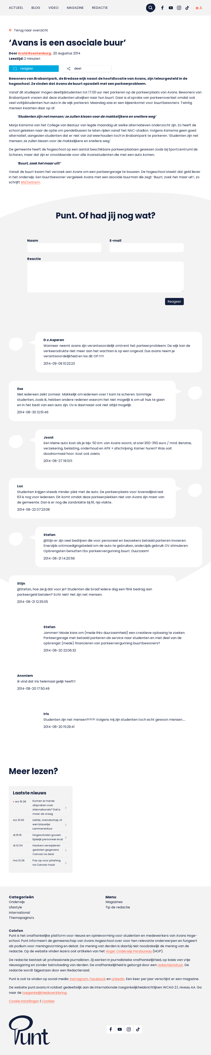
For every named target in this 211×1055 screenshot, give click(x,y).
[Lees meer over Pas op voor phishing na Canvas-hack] (40, 862)
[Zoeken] (150, 7)
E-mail (115, 240)
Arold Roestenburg (34, 53)
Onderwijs (17, 902)
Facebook (97, 979)
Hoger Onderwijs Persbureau (129, 951)
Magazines (114, 902)
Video (53, 7)
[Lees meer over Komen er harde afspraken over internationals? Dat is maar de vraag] (40, 807)
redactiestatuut (170, 965)
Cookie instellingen (24, 1001)
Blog (35, 7)
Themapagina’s (21, 917)
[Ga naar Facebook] (162, 8)
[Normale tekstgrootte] (197, 8)
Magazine (75, 7)
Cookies (48, 1001)
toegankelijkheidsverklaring (44, 992)
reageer (26, 68)
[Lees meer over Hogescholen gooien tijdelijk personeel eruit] (40, 837)
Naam (32, 240)
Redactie (100, 7)
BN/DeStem (30, 182)
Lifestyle (15, 907)
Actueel (16, 7)
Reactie (34, 258)
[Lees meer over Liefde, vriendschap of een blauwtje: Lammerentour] (40, 824)
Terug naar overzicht (31, 30)
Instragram (79, 979)
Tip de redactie (118, 907)
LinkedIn (117, 979)
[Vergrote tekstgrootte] (200, 8)
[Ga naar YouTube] (171, 8)
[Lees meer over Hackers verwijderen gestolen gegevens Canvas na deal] (40, 850)
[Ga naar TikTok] (187, 8)
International (19, 912)
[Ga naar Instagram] (179, 8)
